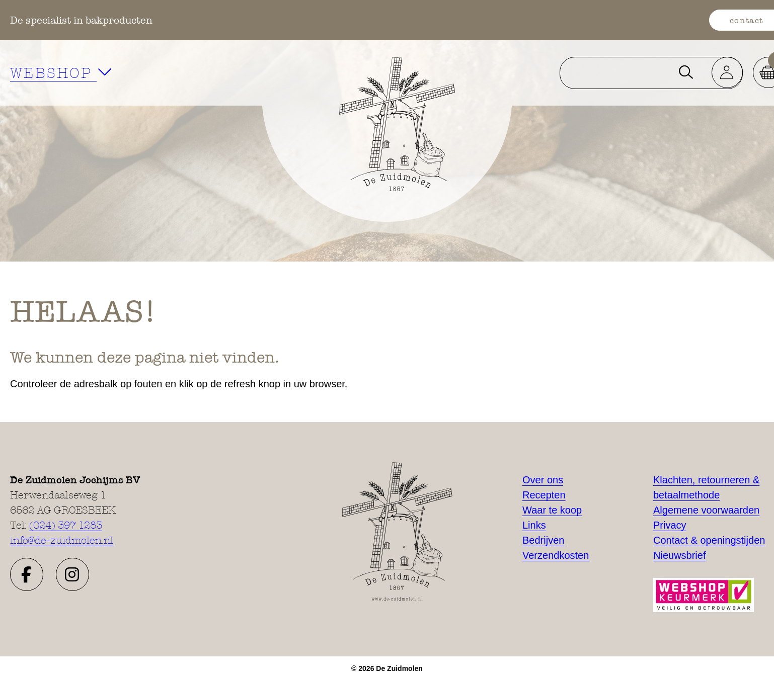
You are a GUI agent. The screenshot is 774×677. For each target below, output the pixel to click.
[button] (26, 574)
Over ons (542, 479)
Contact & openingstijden (709, 540)
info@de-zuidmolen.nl (61, 540)
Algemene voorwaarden (706, 510)
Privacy (669, 525)
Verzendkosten (555, 555)
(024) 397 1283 (65, 525)
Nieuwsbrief (679, 555)
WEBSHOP (62, 72)
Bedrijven (543, 540)
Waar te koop (552, 510)
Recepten (544, 494)
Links (534, 525)
